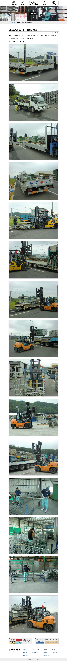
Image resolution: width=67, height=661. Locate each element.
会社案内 (22, 4)
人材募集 (44, 4)
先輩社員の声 (55, 652)
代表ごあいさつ (46, 650)
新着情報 (13, 22)
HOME (9, 22)
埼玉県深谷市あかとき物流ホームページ (34, 2)
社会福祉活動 (46, 652)
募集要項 (54, 650)
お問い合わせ (54, 4)
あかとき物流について (13, 4)
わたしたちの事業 (35, 650)
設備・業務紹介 (35, 652)
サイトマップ (26, 655)
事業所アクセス (46, 655)
